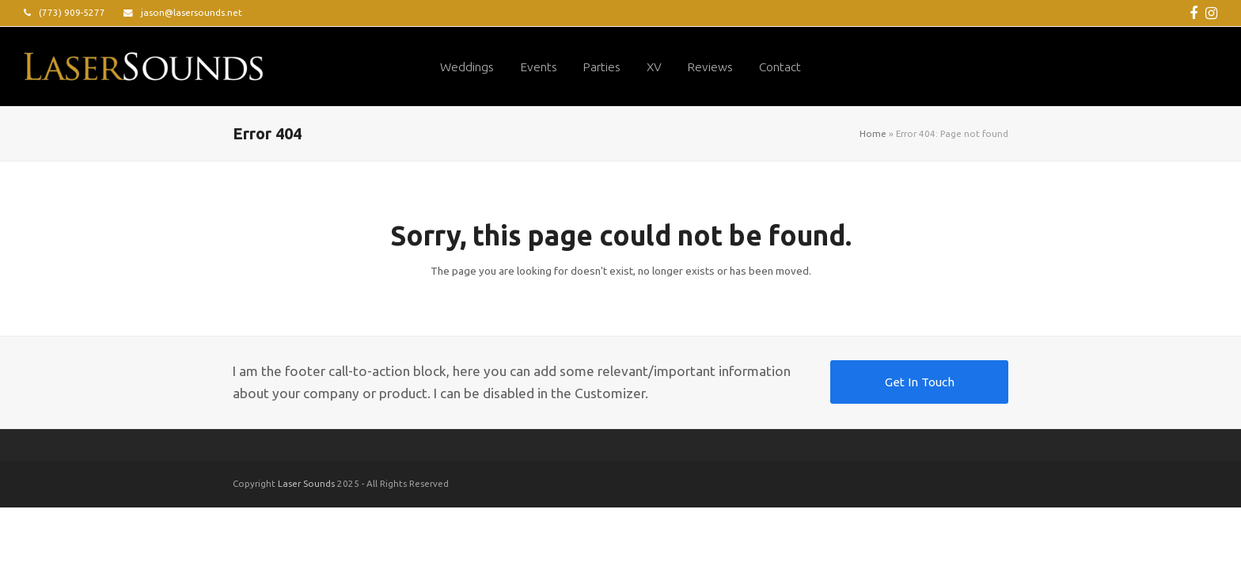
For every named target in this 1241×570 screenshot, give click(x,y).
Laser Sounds (306, 483)
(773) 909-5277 (72, 12)
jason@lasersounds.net (191, 12)
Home (873, 133)
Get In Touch (919, 382)
